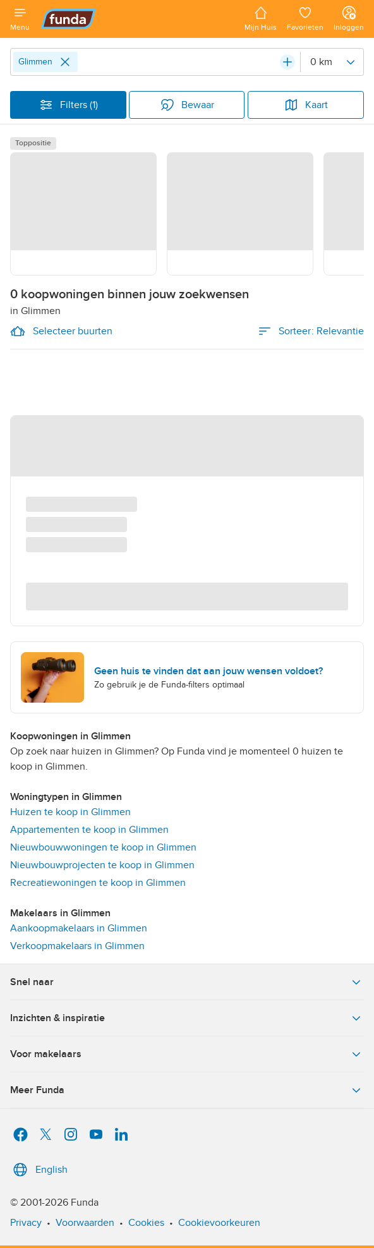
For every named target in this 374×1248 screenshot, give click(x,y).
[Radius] (331, 62)
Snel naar (187, 982)
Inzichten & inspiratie (187, 1018)
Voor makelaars (187, 1054)
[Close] (65, 62)
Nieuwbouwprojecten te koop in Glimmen (102, 865)
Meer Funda (187, 1090)
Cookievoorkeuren (219, 1222)
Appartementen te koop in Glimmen (89, 829)
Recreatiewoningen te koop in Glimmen (98, 882)
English (39, 1170)
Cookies (146, 1222)
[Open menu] (20, 19)
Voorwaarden (85, 1222)
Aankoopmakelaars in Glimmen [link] (78, 928)
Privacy (26, 1222)
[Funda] (137, 19)
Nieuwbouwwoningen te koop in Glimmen (103, 847)
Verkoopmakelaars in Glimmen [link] (77, 946)
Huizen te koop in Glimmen (70, 812)
